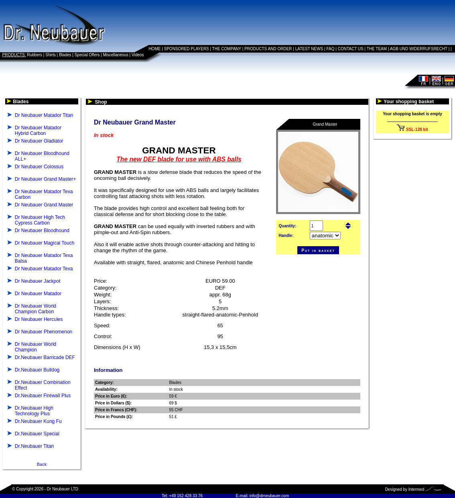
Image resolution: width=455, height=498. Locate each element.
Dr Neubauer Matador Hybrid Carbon (38, 130)
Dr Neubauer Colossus (39, 166)
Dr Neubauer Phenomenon (43, 332)
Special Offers (87, 55)
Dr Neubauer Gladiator (39, 141)
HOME (154, 49)
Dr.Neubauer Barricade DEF (45, 357)
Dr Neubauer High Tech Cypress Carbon (40, 220)
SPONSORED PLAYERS (186, 49)
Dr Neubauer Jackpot (37, 281)
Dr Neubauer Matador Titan (44, 115)
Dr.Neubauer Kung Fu (38, 421)
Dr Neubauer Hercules (39, 319)
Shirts (50, 55)
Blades (65, 55)
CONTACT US (351, 49)
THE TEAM (377, 49)
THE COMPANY (226, 49)
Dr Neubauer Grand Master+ (45, 179)
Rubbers (34, 55)
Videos (138, 55)
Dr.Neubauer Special (37, 434)
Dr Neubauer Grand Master (44, 205)
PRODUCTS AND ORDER (268, 49)
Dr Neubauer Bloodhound (42, 230)
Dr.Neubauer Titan (34, 446)
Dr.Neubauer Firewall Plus (43, 395)
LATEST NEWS (309, 49)
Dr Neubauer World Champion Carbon (35, 308)
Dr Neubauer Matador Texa (44, 268)
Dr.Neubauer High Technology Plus (34, 410)
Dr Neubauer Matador (38, 293)
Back (42, 464)
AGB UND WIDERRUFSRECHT (418, 49)
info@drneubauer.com (269, 496)
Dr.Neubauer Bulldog (37, 370)
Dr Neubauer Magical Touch (45, 243)
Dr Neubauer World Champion (35, 347)
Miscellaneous (115, 55)
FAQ (331, 49)
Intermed (416, 489)
